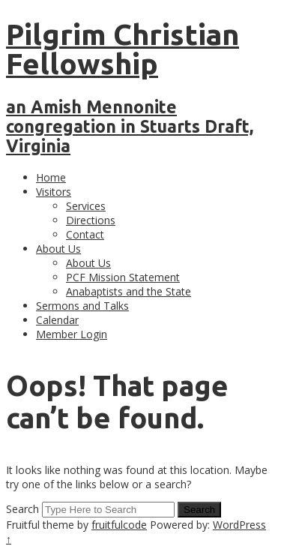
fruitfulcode (119, 525)
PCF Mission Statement (123, 277)
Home (51, 177)
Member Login (71, 334)
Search (22, 509)
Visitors (53, 191)
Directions (90, 220)
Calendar (57, 320)
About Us (58, 249)
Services (86, 206)
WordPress (239, 525)
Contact (85, 234)
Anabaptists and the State (128, 291)
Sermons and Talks (82, 305)
